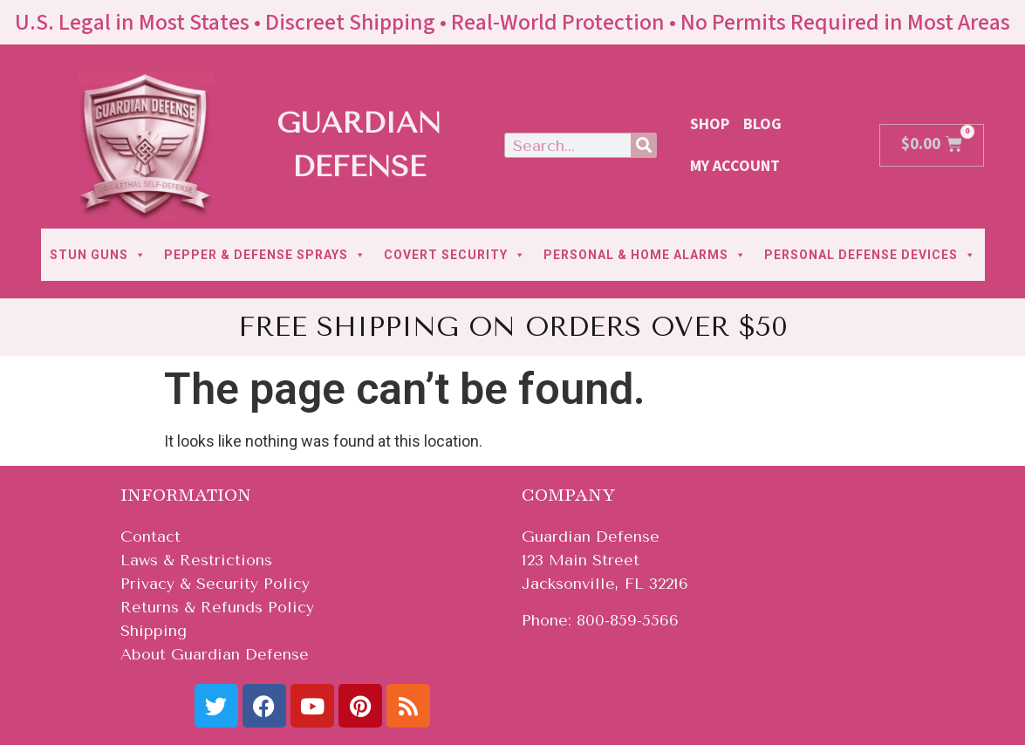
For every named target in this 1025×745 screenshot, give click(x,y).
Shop (709, 124)
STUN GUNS (98, 254)
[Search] (643, 145)
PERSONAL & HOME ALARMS (645, 254)
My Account (735, 166)
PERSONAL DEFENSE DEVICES (870, 254)
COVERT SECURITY (455, 254)
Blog (762, 124)
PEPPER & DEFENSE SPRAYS (265, 254)
